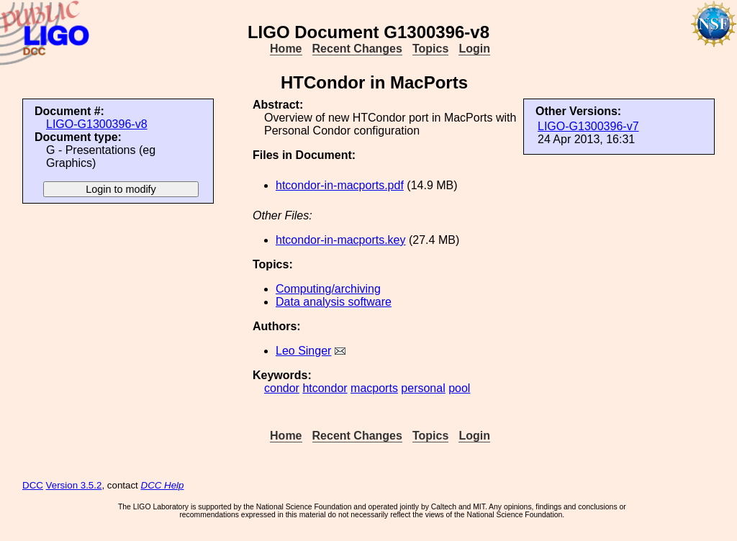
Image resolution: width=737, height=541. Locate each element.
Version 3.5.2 (74, 485)
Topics (430, 48)
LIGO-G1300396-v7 (588, 126)
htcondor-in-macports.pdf (340, 185)
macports (374, 388)
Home (286, 48)
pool (459, 388)
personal (423, 388)
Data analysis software (334, 302)
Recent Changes (357, 48)
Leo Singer (303, 351)
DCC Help (162, 485)
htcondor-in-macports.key (341, 240)
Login (474, 48)
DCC (32, 485)
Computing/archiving (328, 289)
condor (281, 388)
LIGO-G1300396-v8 (97, 124)
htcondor (324, 388)
